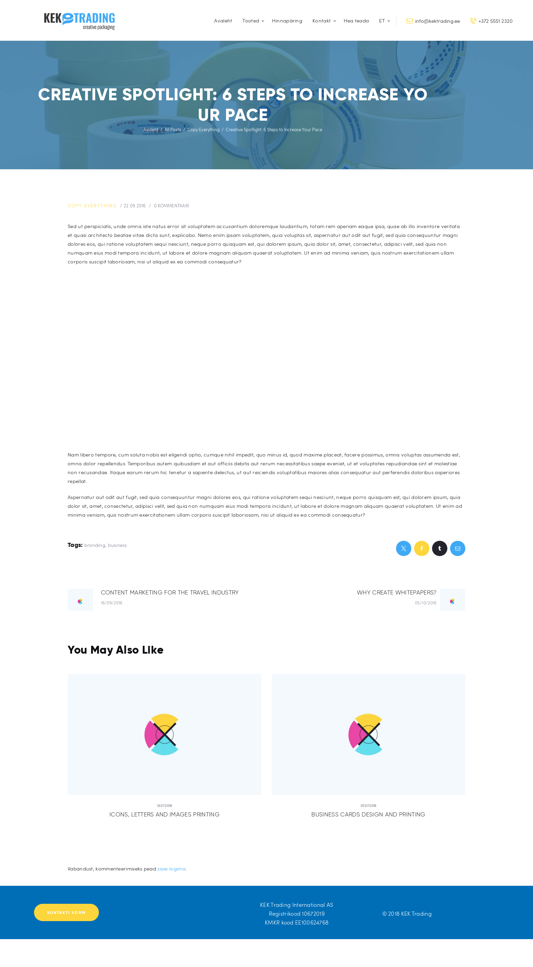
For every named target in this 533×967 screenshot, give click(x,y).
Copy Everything (203, 129)
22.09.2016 (137, 206)
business (117, 544)
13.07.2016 (164, 805)
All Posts (173, 129)
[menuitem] (383, 20)
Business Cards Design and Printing (368, 814)
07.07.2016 (369, 805)
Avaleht (150, 129)
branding (94, 544)
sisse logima (171, 868)
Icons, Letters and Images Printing (164, 814)
